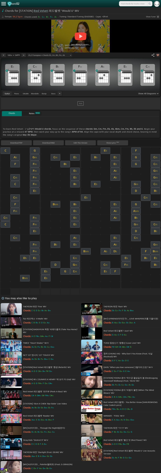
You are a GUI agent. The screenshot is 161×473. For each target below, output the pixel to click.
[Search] (149, 3)
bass (53, 94)
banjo (44, 94)
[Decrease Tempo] (3, 55)
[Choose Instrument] (60, 93)
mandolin (35, 94)
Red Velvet (41, 10)
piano (16, 94)
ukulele (26, 94)
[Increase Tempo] (23, 55)
